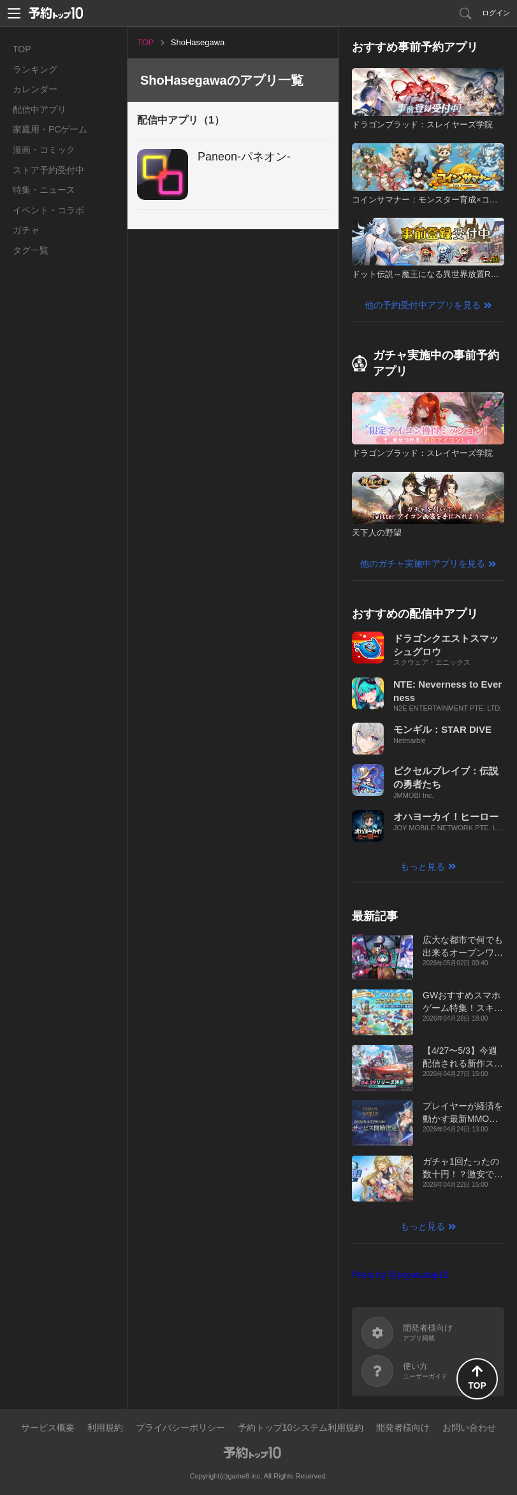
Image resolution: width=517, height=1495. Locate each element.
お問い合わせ (469, 1427)
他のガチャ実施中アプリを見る (422, 563)
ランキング (35, 69)
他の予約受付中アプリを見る (423, 305)
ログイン (496, 13)
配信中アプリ (39, 109)
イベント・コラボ (48, 210)
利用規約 (105, 1427)
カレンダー (35, 89)
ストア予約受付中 (48, 170)
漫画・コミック (44, 150)
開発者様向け (403, 1427)
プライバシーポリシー (180, 1427)
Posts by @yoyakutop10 (400, 1275)
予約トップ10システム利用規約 (301, 1427)
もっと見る (422, 866)
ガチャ (26, 230)
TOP (22, 49)
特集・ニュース (44, 190)
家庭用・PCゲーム (50, 129)
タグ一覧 (30, 250)
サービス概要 (48, 1427)
